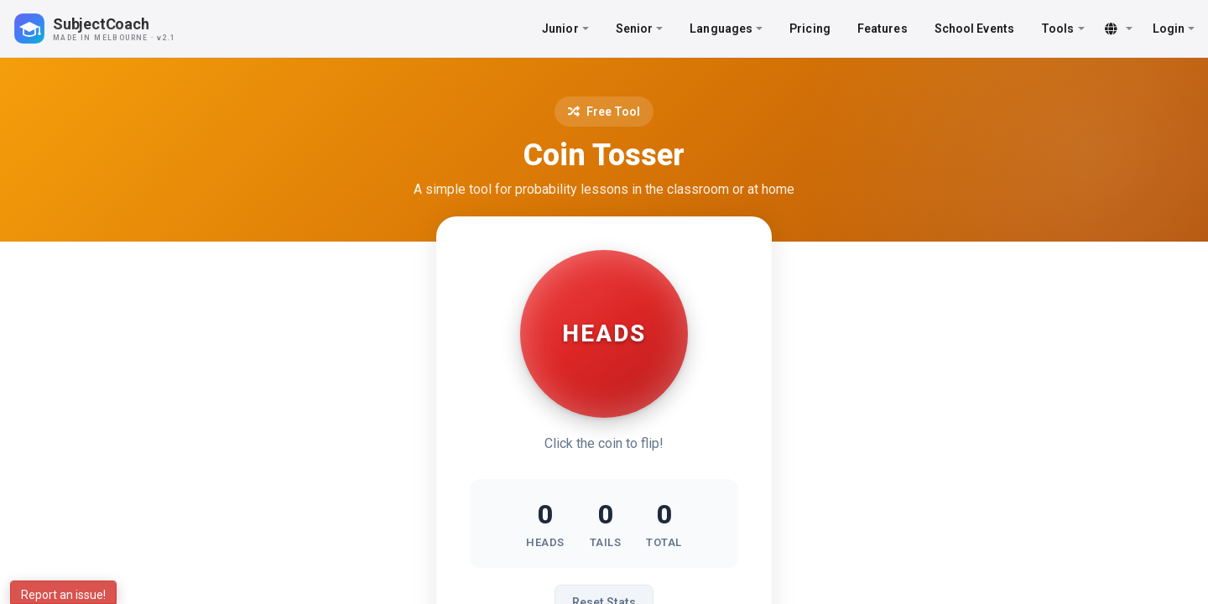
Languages (726, 28)
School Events (974, 28)
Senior (640, 28)
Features (882, 28)
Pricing (809, 28)
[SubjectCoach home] (109, 28)
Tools (1063, 28)
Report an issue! (63, 594)
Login (1174, 28)
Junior (565, 28)
